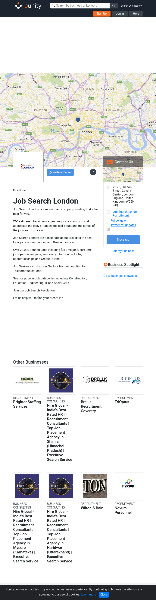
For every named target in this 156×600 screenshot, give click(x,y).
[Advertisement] (78, 45)
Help (136, 13)
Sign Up (101, 13)
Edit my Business (123, 251)
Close (103, 594)
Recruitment (19, 190)
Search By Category (131, 5)
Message (123, 239)
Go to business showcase (120, 276)
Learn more (88, 594)
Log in (120, 13)
